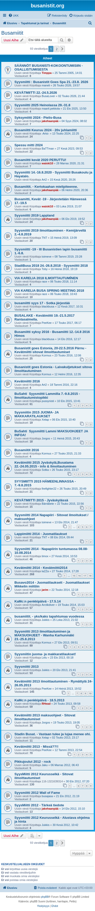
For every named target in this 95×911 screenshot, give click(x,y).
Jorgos (46, 438)
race (44, 281)
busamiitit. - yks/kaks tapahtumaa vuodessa (49, 616)
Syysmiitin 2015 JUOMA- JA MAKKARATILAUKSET (36, 414)
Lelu (44, 657)
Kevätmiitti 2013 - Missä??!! (36, 746)
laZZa (45, 571)
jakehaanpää (50, 121)
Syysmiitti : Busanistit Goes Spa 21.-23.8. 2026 (51, 82)
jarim (45, 589)
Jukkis (46, 619)
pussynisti (48, 401)
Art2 (44, 179)
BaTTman (48, 148)
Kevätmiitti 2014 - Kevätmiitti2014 (40, 568)
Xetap (45, 419)
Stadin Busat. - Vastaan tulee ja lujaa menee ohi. (52, 734)
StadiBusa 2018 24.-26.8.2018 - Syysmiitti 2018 (51, 265)
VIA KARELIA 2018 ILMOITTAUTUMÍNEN (46, 278)
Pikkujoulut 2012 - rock (32, 761)
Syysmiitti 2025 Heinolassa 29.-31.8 (42, 105)
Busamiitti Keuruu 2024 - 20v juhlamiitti (45, 130)
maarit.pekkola (51, 108)
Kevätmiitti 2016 (27, 381)
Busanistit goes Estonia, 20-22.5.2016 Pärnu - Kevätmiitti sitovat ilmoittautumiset (50, 350)
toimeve (47, 256)
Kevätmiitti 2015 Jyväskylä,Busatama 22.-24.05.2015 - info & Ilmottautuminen (45, 464)
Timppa (47, 72)
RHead (46, 703)
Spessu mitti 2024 (28, 145)
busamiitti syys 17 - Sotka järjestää (42, 303)
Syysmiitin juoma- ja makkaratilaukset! (45, 654)
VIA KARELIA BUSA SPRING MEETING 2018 (49, 290)
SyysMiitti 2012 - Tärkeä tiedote (39, 805)
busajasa (47, 796)
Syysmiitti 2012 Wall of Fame (37, 793)
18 (90, 575)
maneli (46, 85)
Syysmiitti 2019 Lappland (34, 215)
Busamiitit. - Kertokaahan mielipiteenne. (46, 187)
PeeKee (47, 322)
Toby (45, 269)
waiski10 (47, 163)
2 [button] (57, 49)
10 (90, 693)
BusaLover (48, 96)
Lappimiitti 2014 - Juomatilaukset (40, 534)
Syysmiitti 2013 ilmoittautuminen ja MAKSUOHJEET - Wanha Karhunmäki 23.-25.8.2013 (44, 635)
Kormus (46, 355)
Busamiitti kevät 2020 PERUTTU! (40, 160)
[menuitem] (13, 15)
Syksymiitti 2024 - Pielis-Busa (37, 117)
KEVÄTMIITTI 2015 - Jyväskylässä (41, 500)
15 (74, 575)
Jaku (45, 765)
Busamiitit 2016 (26, 450)
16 (79, 575)
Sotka (45, 469)
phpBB (45, 896)
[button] (62, 49)
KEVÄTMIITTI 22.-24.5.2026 (35, 93)
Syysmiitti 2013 (26, 666)
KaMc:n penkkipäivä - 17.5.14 (37, 601)
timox (45, 556)
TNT (44, 237)
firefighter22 (49, 488)
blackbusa (48, 306)
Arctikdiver (48, 604)
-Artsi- (45, 133)
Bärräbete (48, 503)
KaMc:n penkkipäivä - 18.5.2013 (39, 700)
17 (84, 575)
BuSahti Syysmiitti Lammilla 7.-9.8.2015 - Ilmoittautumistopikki (47, 395)
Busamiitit (12, 33)
